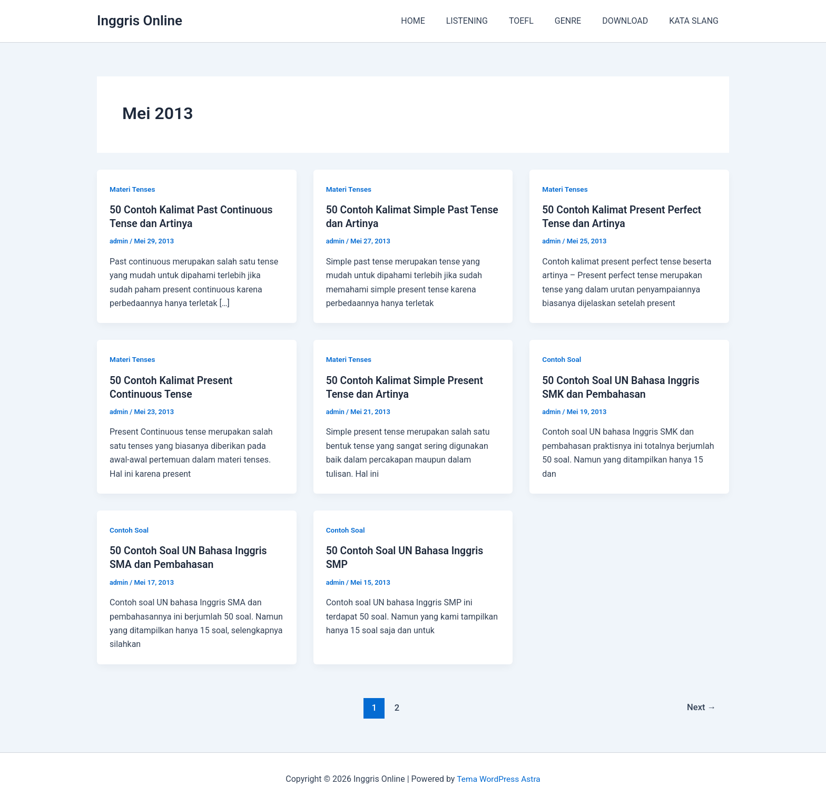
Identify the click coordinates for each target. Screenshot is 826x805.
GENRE (578, 21)
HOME (436, 21)
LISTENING (486, 21)
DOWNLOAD (631, 21)
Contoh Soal (562, 359)
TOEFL (536, 21)
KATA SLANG (696, 21)
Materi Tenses (133, 189)
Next (701, 706)
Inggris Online (139, 20)
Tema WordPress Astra (499, 778)
